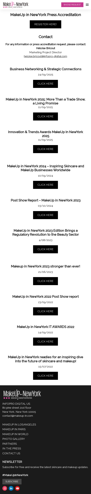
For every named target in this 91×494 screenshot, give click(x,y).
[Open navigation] (87, 5)
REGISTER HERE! (45, 24)
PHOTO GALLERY (13, 438)
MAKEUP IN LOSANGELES (19, 424)
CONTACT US (11, 453)
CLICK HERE (45, 83)
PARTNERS (9, 443)
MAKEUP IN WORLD (15, 434)
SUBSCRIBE (11, 481)
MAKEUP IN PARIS (14, 429)
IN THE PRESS (11, 448)
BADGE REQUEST (72, 4)
